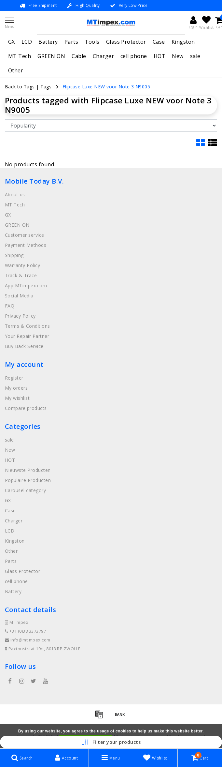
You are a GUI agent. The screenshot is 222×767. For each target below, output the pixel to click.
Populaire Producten (28, 480)
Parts (71, 41)
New (177, 56)
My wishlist (17, 398)
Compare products (26, 408)
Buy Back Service (24, 346)
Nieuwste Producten (28, 470)
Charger (103, 56)
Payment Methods (25, 245)
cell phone (133, 56)
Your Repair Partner (27, 336)
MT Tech (19, 56)
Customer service (24, 235)
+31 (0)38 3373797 (25, 631)
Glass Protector (126, 41)
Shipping (14, 255)
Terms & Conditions (27, 326)
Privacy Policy (20, 316)
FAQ (9, 306)
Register (14, 378)
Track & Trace (21, 275)
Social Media (19, 296)
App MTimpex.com (26, 285)
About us (15, 194)
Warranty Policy (22, 265)
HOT (159, 56)
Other (15, 70)
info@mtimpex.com (27, 640)
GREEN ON (51, 56)
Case (159, 41)
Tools (92, 41)
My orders (16, 388)
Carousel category (25, 490)
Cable (79, 56)
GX (11, 41)
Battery (48, 41)
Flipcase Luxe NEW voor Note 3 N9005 (106, 86)
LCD (26, 41)
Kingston (183, 41)
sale (195, 56)
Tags (45, 86)
